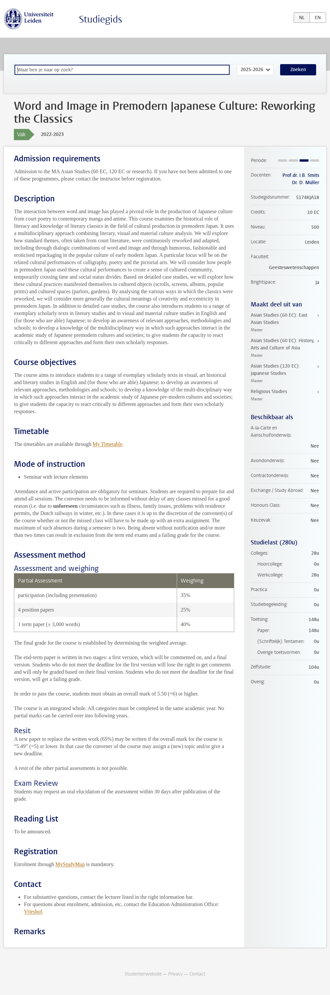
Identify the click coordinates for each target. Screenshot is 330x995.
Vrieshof (33, 911)
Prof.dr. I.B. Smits (300, 175)
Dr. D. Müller (305, 182)
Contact (197, 974)
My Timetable (107, 444)
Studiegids (100, 19)
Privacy (175, 974)
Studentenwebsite (143, 974)
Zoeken (298, 69)
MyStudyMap (70, 864)
